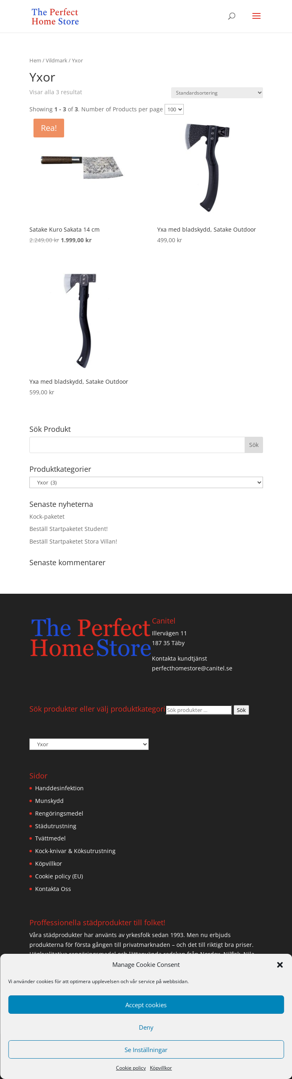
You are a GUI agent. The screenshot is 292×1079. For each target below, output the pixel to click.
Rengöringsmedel (59, 813)
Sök (241, 710)
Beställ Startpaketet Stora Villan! (73, 541)
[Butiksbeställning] (217, 92)
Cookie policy (131, 1067)
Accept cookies (146, 1005)
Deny (146, 1027)
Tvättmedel (50, 838)
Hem (35, 60)
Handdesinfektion (59, 788)
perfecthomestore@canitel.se (192, 668)
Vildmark (56, 60)
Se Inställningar (146, 1050)
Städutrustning (55, 826)
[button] (280, 965)
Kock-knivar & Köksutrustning (75, 851)
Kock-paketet (47, 516)
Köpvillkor (161, 1067)
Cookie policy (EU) (59, 876)
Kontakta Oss (53, 889)
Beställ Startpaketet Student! (68, 529)
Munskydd (49, 801)
